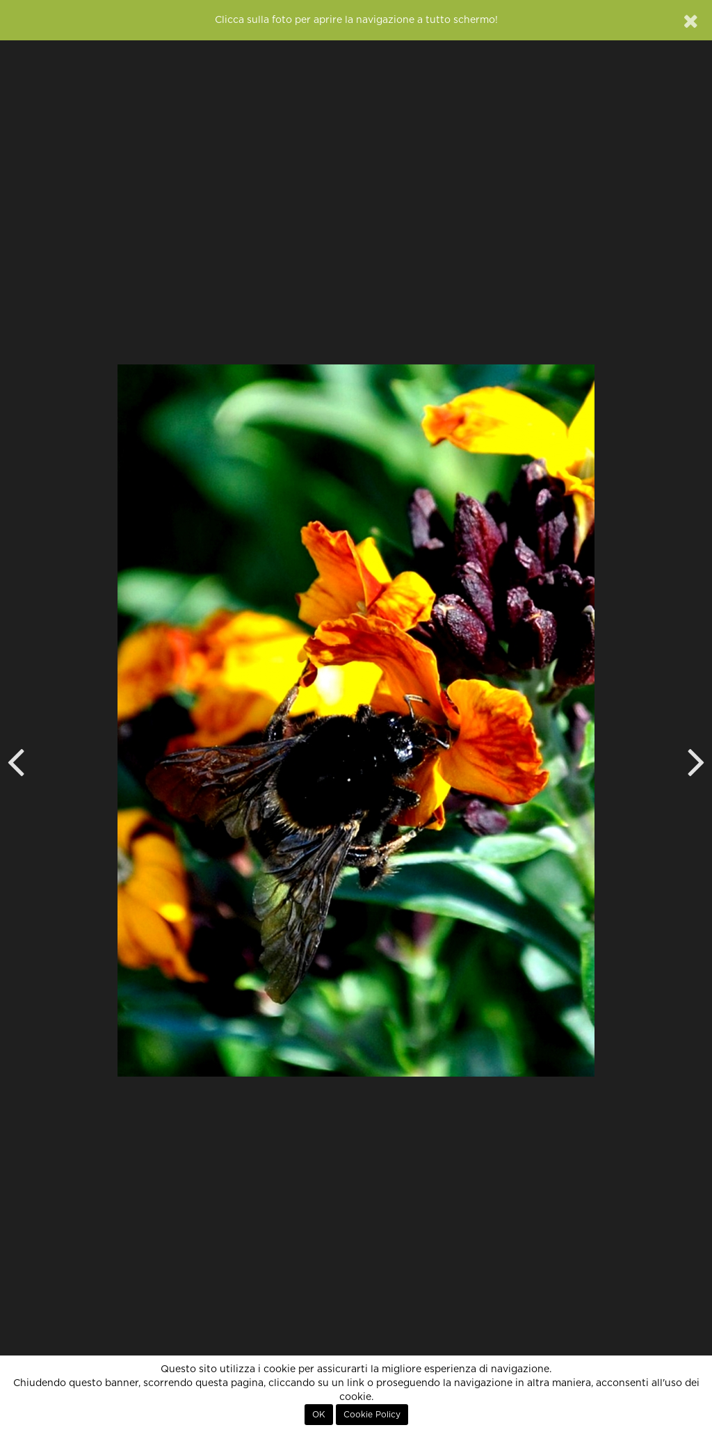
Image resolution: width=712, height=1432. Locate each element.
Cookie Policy (371, 1414)
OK (318, 1414)
